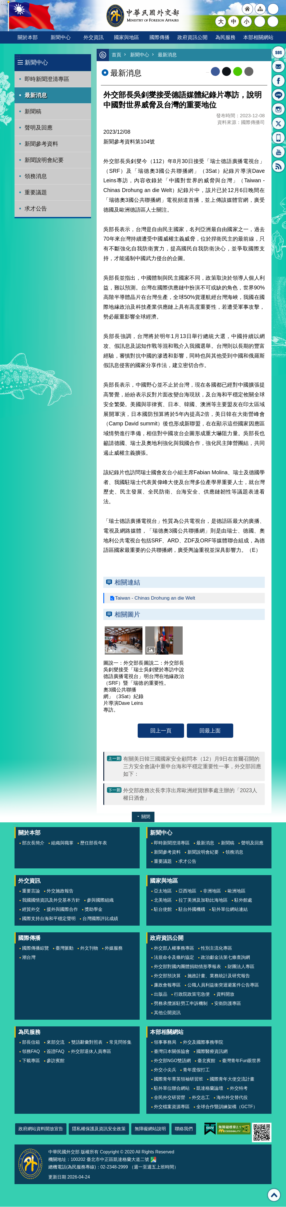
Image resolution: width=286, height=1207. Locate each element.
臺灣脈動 (64, 948)
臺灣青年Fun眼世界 (241, 1060)
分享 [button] (259, 21)
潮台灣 (28, 957)
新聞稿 (33, 111)
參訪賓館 (56, 1060)
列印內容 (260, 71)
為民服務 (225, 37)
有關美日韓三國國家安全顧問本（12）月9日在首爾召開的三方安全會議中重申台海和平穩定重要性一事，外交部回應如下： (192, 766)
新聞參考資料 (41, 144)
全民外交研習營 (169, 1097)
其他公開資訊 (167, 1012)
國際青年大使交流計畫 (232, 1079)
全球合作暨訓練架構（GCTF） (227, 1107)
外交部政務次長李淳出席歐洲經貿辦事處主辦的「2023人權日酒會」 (190, 794)
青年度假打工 (196, 1070)
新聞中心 (61, 37)
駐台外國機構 (191, 909)
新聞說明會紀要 (44, 160)
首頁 (116, 55)
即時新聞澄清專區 (47, 79)
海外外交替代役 (232, 1097)
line (237, 71)
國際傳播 (159, 37)
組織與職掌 (62, 843)
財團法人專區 (241, 966)
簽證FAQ (56, 1051)
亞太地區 (163, 891)
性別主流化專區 (216, 948)
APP (278, 137)
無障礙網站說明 (150, 1129)
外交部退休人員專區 (91, 1051)
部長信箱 (278, 66)
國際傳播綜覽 (35, 948)
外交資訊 (94, 37)
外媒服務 (114, 948)
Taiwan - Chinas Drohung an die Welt (155, 598)
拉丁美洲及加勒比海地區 (203, 900)
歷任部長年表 (93, 843)
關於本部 (28, 37)
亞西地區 (187, 891)
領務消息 (36, 176)
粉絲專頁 (278, 81)
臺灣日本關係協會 (172, 1051)
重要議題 (36, 192)
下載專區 (31, 1060)
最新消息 (36, 95)
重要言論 (31, 891)
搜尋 (272, 21)
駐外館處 (243, 900)
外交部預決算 (167, 976)
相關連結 (127, 582)
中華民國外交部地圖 (153, 1160)
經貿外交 (31, 909)
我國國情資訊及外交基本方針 (51, 900)
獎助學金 (94, 909)
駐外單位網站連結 (230, 909)
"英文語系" (273, 9)
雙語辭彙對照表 (87, 1042)
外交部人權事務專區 (174, 948)
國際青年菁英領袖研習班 (178, 1079)
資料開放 (225, 994)
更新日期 (57, 1177)
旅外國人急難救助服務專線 (278, 52)
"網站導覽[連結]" (260, 9)
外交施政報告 (60, 891)
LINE (278, 95)
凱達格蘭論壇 (209, 1088)
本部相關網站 (258, 37)
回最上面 (210, 731)
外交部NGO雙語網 (172, 1060)
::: (17, 57)
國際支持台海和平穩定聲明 (49, 918)
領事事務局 (165, 1042)
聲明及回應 (39, 127)
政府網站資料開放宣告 (40, 1129)
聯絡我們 (184, 1129)
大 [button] (220, 21)
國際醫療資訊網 (212, 1051)
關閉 (145, 817)
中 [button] (233, 21)
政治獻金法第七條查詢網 (225, 957)
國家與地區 (126, 37)
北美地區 (163, 900)
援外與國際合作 (62, 909)
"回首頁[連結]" (247, 9)
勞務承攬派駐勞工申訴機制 (181, 1003)
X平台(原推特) (278, 123)
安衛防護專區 (227, 1003)
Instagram (278, 109)
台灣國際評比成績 (100, 918)
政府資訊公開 (192, 37)
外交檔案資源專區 (172, 1107)
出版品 (160, 994)
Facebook (215, 71)
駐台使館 (163, 909)
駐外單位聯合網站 (172, 1088)
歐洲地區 (237, 891)
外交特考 (239, 1088)
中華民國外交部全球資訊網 (143, 15)
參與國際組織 (100, 900)
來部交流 (56, 1042)
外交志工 (201, 1097)
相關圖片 (127, 614)
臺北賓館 (206, 1060)
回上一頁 (160, 731)
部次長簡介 (33, 843)
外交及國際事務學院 (203, 1042)
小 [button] (246, 21)
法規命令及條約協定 (174, 957)
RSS (278, 166)
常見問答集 (120, 1042)
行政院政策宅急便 (192, 994)
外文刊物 (89, 948)
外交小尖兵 (165, 1070)
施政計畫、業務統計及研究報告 (218, 976)
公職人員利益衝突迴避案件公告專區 (223, 985)
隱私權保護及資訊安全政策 (99, 1129)
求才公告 (36, 208)
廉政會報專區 (167, 985)
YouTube (278, 152)
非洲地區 (212, 891)
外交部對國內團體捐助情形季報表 (187, 966)
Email (248, 71)
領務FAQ (31, 1051)
